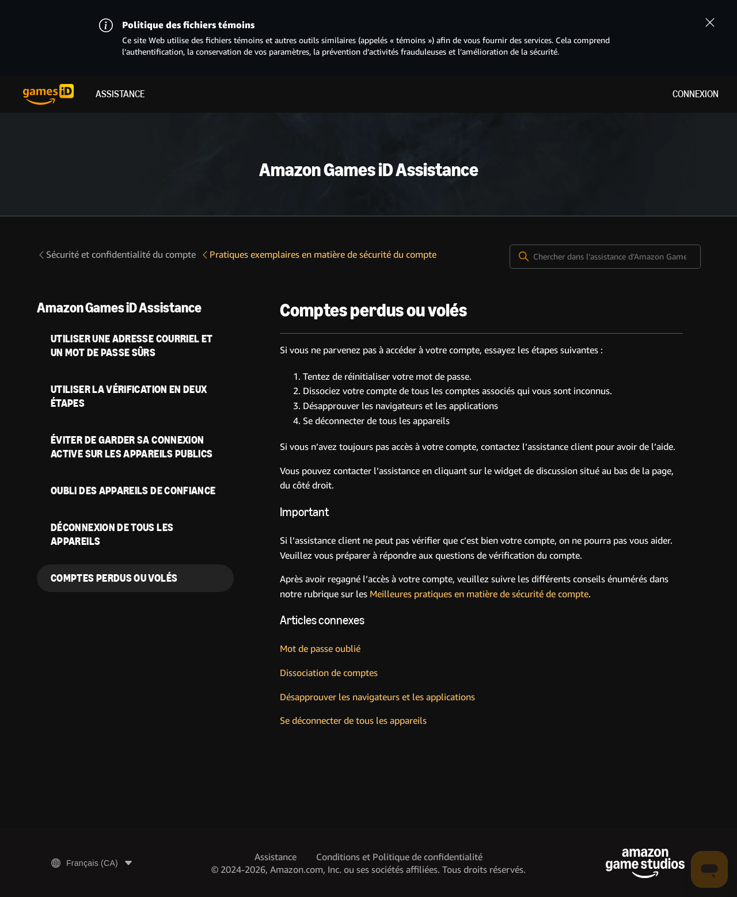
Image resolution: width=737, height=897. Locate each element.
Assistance (120, 94)
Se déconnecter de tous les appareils (353, 721)
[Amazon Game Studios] (645, 863)
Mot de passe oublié (320, 649)
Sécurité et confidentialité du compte (116, 255)
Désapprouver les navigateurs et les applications (377, 697)
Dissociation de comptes (329, 673)
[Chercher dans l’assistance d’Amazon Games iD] (605, 256)
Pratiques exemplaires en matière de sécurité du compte (318, 255)
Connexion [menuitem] (696, 94)
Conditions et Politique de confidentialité (399, 857)
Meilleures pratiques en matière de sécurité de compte (479, 594)
